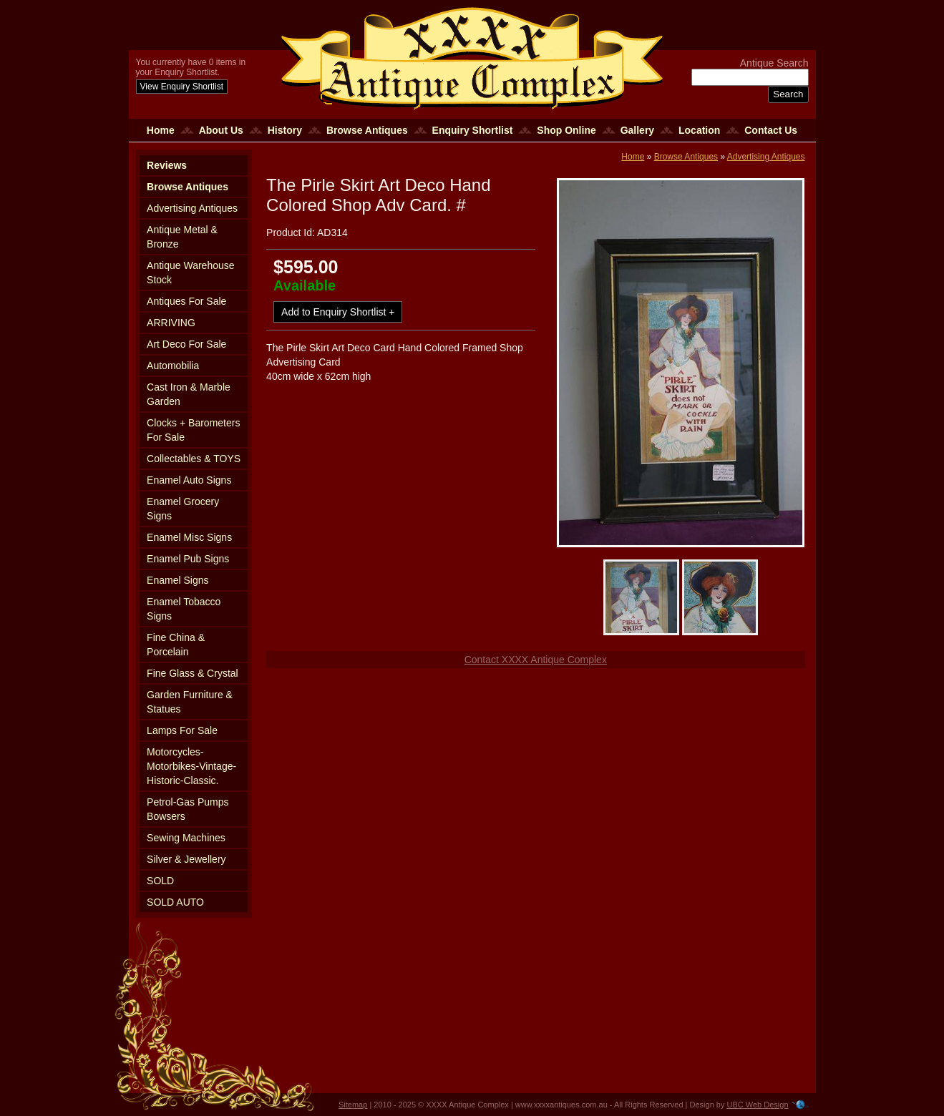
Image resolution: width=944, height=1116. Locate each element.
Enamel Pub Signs (188, 558)
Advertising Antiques (192, 208)
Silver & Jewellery (186, 859)
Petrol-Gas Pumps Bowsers (187, 809)
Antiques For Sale (186, 301)
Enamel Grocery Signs (183, 509)
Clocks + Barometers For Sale (193, 430)
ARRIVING (171, 322)
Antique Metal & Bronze (182, 237)
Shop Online (566, 130)
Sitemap (353, 1104)
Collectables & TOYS (193, 458)
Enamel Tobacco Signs (183, 609)
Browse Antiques (367, 130)
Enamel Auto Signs (189, 480)
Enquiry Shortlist (472, 130)
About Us (221, 130)
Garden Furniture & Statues (190, 702)
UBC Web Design (758, 1104)
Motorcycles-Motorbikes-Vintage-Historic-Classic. (191, 766)
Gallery (637, 130)
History (285, 130)
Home (161, 130)
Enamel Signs (177, 580)
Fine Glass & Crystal (192, 673)
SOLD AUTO (175, 902)
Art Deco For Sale (186, 344)
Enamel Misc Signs (189, 537)
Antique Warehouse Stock (190, 272)
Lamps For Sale (182, 730)
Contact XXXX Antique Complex (535, 659)
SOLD (160, 880)
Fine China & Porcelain (176, 644)
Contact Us (770, 130)
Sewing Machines (186, 837)
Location (699, 130)
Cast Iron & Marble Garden (188, 394)
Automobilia (173, 365)
